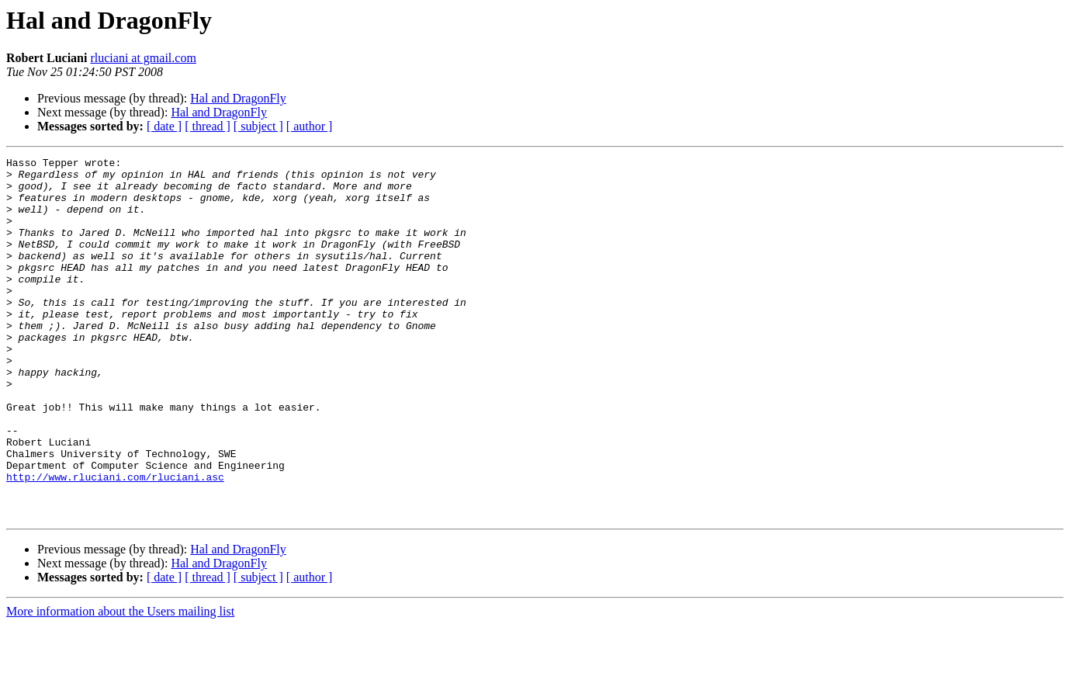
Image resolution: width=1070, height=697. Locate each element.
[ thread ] (207, 126)
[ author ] (309, 126)
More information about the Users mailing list (120, 683)
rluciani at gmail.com (143, 57)
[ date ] (164, 126)
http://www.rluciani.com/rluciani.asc (115, 542)
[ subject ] (258, 126)
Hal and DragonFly (238, 98)
